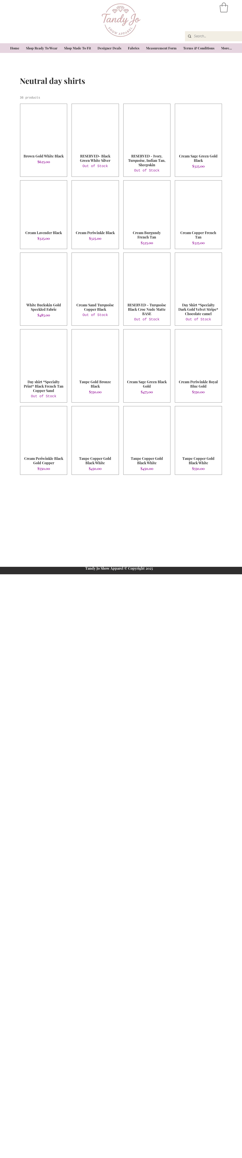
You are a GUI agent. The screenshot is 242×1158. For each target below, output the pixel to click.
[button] (224, 7)
